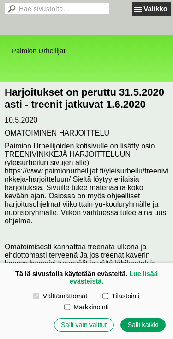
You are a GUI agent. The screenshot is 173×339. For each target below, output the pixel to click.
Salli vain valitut (84, 324)
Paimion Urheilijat (39, 51)
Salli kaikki (142, 324)
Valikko (155, 8)
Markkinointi (86, 307)
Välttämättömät (60, 296)
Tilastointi (120, 296)
